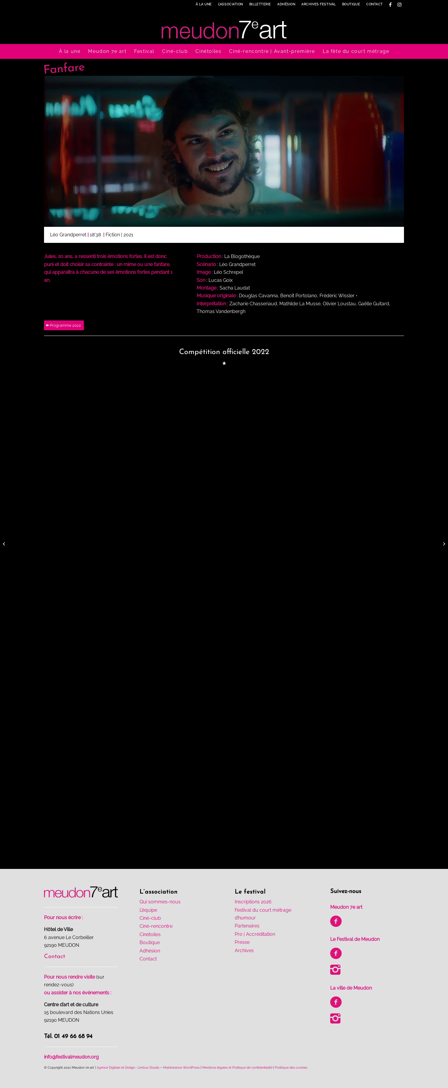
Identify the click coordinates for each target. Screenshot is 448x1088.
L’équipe (148, 910)
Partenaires (247, 926)
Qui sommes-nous (160, 902)
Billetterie (260, 4)
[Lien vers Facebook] (390, 4)
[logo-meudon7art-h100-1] (224, 26)
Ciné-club (150, 918)
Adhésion (286, 4)
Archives (244, 950)
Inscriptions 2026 (253, 902)
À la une (204, 4)
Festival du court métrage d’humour (263, 914)
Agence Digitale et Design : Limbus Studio (128, 1068)
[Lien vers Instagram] (399, 4)
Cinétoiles (150, 934)
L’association (230, 4)
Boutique (351, 4)
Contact (374, 4)
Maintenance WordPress (181, 1068)
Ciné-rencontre (156, 926)
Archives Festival (318, 4)
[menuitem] (204, 4)
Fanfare (64, 69)
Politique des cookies (291, 1068)
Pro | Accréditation (255, 934)
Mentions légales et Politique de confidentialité (237, 1068)
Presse (242, 942)
